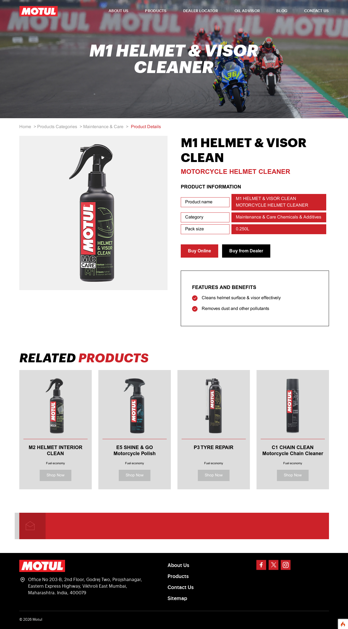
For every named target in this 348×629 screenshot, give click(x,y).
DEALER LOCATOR (200, 11)
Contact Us (181, 587)
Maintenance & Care (103, 127)
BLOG (281, 11)
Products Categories (57, 127)
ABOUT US (118, 11)
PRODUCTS (155, 11)
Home (25, 127)
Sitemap (177, 598)
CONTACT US (316, 11)
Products (178, 576)
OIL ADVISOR (247, 11)
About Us (178, 565)
